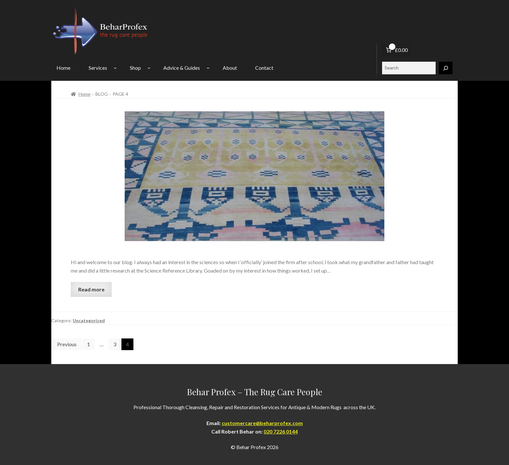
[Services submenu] (115, 67)
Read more (91, 289)
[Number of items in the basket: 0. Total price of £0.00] (396, 49)
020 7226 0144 (281, 431)
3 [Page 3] (114, 344)
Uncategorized (89, 320)
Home (85, 94)
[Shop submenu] (149, 67)
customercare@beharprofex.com (262, 423)
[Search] (446, 68)
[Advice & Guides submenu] (208, 67)
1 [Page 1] (88, 344)
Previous (67, 344)
